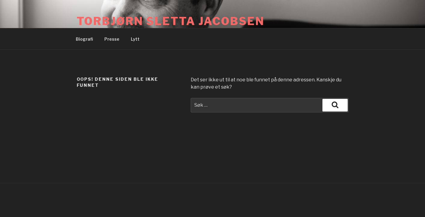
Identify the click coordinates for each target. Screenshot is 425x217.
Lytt (135, 39)
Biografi (84, 39)
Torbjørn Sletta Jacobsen (171, 21)
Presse (111, 39)
